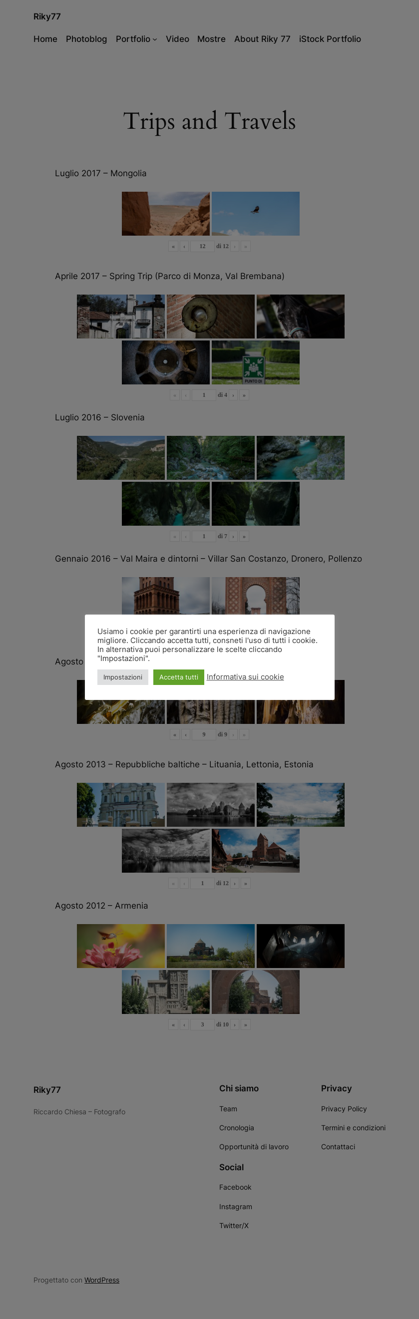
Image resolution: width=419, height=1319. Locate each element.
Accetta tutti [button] (178, 677)
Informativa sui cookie (245, 676)
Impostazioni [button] (122, 677)
